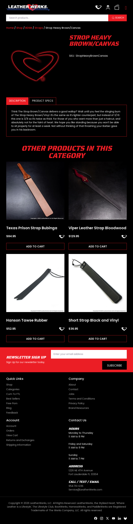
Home (10, 28)
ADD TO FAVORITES (61, 236)
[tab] (17, 101)
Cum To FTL (13, 394)
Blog (8, 408)
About (72, 385)
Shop (19, 28)
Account (11, 426)
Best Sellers (13, 399)
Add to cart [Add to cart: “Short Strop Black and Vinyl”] (97, 339)
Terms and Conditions (82, 399)
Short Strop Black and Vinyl (94, 320)
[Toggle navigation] (126, 8)
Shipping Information (18, 445)
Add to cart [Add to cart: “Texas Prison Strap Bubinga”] (35, 246)
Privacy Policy (77, 403)
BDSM (28, 28)
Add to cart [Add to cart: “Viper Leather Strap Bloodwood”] (97, 246)
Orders (10, 431)
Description (17, 101)
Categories (12, 389)
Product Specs (42, 101)
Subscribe (114, 365)
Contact (73, 389)
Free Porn (11, 403)
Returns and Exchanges (20, 440)
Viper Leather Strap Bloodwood (97, 228)
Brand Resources (79, 408)
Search (119, 18)
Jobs (71, 394)
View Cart (12, 435)
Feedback (12, 413)
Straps (39, 28)
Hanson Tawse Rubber (27, 320)
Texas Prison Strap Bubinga (31, 228)
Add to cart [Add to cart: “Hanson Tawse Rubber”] (35, 339)
